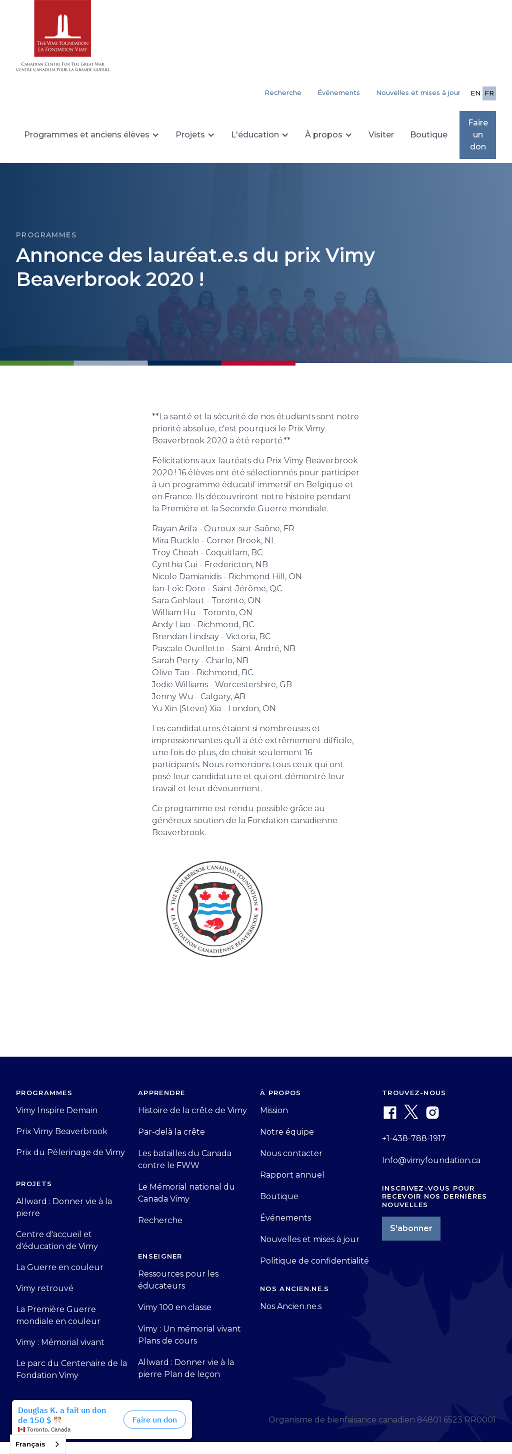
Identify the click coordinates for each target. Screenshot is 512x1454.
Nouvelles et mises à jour (418, 92)
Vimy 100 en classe (175, 1307)
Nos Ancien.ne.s (291, 1306)
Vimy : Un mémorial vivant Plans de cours (189, 1335)
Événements (339, 92)
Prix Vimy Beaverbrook (62, 1131)
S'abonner (411, 1228)
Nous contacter (291, 1153)
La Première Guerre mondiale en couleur (58, 1315)
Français (31, 1444)
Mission (274, 1110)
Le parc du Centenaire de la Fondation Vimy (71, 1369)
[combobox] (38, 1444)
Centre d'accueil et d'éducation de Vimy (57, 1240)
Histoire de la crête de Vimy (192, 1110)
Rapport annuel (292, 1175)
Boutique (429, 134)
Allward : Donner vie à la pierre (64, 1207)
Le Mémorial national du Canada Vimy (186, 1193)
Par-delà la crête (171, 1132)
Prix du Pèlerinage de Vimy (70, 1152)
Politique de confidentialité (314, 1261)
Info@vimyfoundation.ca (431, 1160)
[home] (63, 40)
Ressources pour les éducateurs (178, 1280)
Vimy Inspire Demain (57, 1110)
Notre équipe (287, 1132)
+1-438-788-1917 (414, 1138)
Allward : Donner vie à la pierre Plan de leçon (186, 1368)
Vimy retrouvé (45, 1288)
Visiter (381, 134)
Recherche (160, 1220)
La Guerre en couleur (60, 1267)
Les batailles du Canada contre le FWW (185, 1159)
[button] (92, 135)
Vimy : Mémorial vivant (60, 1342)
